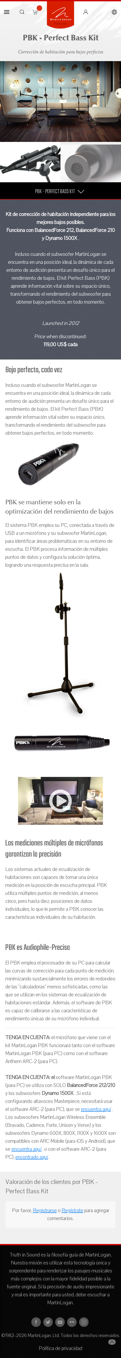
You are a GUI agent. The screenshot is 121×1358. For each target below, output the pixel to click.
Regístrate (72, 1210)
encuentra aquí (96, 1109)
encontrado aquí (31, 1157)
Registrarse (45, 1210)
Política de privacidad (60, 1348)
